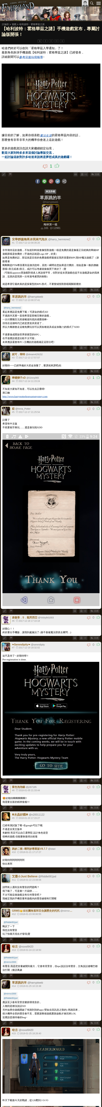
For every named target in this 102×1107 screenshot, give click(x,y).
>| (62, 41)
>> (57, 41)
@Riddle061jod (11, 922)
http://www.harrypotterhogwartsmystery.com (24, 396)
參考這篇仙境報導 (31, 57)
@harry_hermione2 (12, 308)
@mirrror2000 (10, 962)
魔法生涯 (46, 135)
